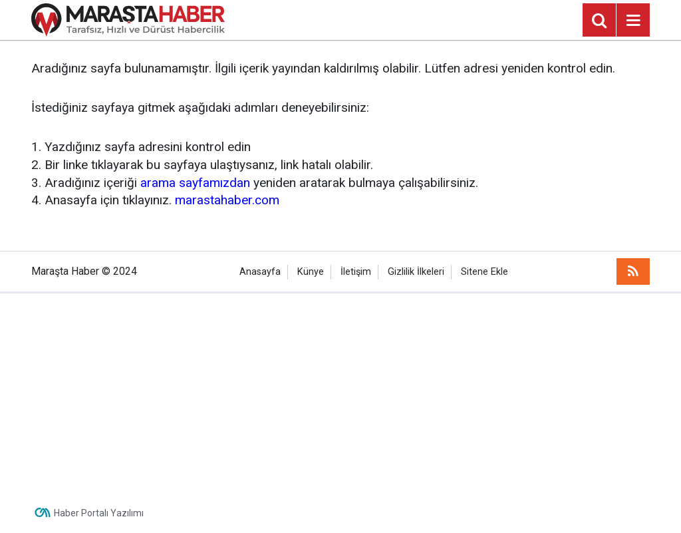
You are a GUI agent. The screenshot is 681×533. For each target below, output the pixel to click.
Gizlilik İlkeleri (416, 271)
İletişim (355, 271)
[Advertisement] (340, 393)
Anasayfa (260, 271)
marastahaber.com (227, 200)
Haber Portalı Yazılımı (99, 513)
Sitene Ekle (484, 271)
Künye (310, 271)
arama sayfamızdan (195, 182)
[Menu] (633, 20)
